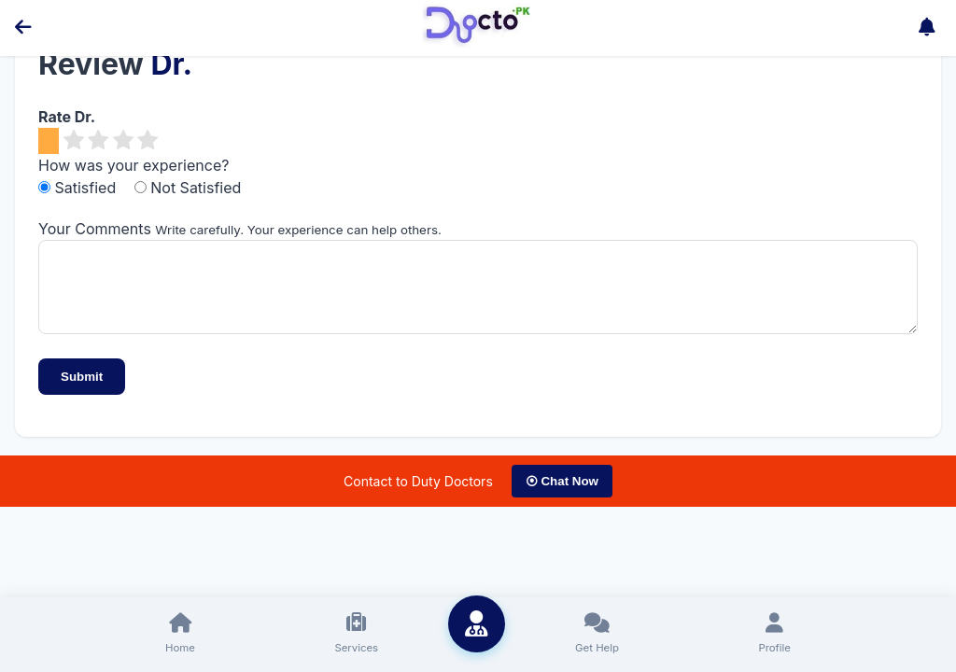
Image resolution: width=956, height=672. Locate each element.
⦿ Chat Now (562, 495)
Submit (82, 391)
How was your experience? (133, 165)
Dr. (171, 64)
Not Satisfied (188, 187)
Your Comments (94, 228)
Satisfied (79, 187)
